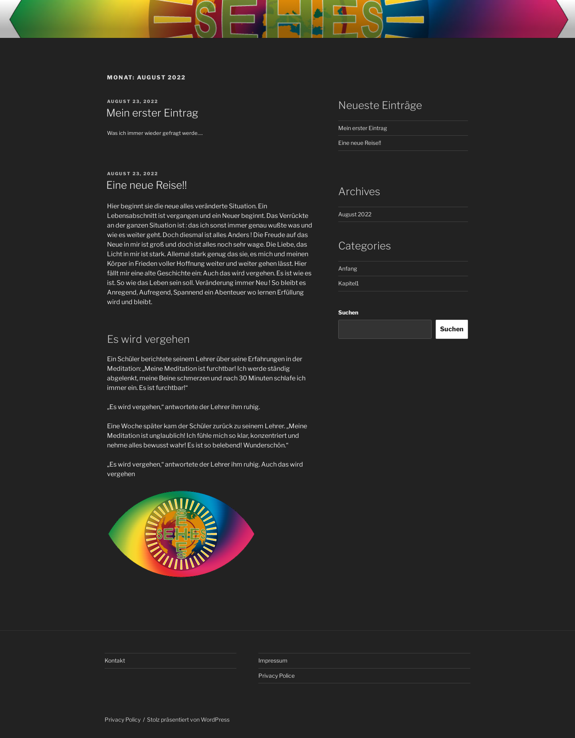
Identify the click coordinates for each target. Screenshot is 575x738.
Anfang (347, 268)
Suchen (348, 312)
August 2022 (354, 214)
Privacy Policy (123, 719)
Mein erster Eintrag (152, 113)
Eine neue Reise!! (146, 185)
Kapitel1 (348, 283)
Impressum (273, 660)
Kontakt (115, 660)
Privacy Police (276, 675)
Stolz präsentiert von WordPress (188, 719)
